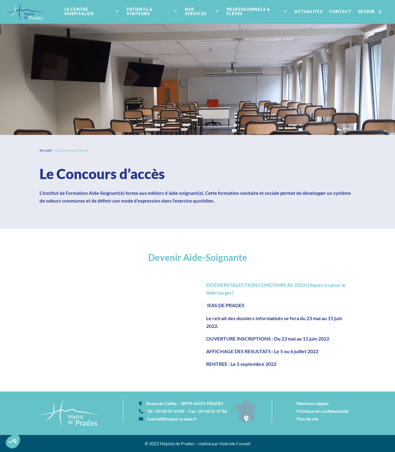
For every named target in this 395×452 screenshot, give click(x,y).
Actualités (308, 11)
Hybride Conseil (235, 443)
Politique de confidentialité (322, 411)
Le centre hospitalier (79, 11)
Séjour (366, 11)
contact (340, 11)
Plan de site (307, 418)
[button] (13, 441)
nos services (195, 11)
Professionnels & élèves (248, 11)
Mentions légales (313, 403)
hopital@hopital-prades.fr (172, 418)
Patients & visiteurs (139, 11)
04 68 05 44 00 (170, 411)
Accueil (46, 150)
